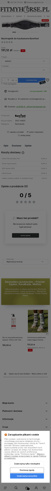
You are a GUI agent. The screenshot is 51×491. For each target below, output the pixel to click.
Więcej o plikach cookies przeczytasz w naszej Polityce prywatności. (25, 456)
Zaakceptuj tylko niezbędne (27, 464)
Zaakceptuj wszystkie (27, 476)
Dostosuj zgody (27, 470)
